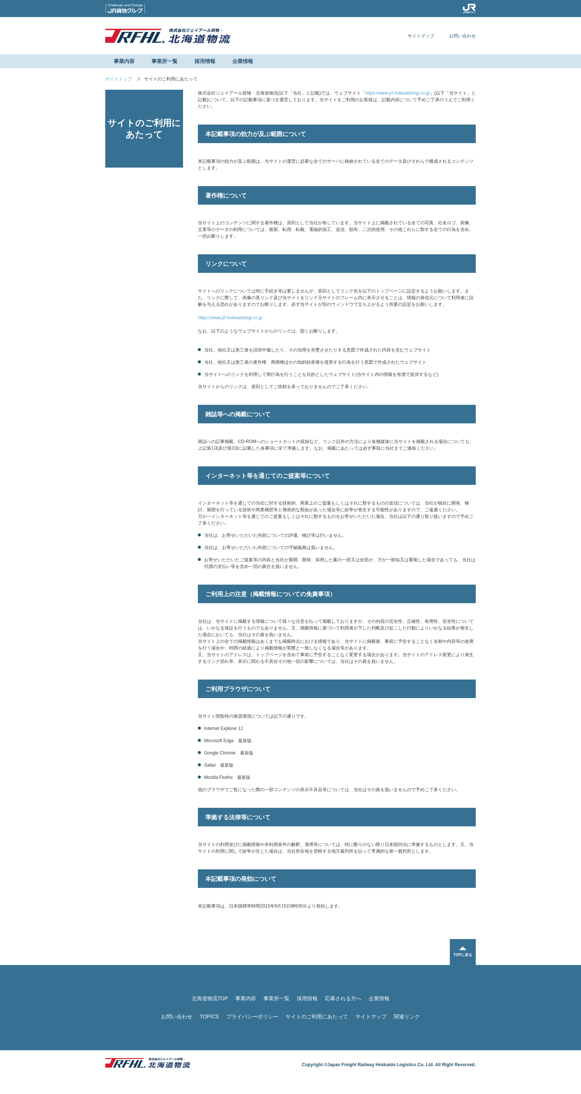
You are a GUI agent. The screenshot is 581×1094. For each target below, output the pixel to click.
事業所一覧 (164, 61)
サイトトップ (118, 79)
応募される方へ (343, 998)
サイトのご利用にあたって (317, 1016)
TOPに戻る (463, 955)
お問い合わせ (462, 36)
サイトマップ (421, 36)
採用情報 (205, 61)
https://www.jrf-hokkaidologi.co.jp (397, 93)
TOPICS (209, 1016)
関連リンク (407, 1016)
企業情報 (242, 61)
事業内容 (124, 61)
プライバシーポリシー (252, 1016)
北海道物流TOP (210, 998)
